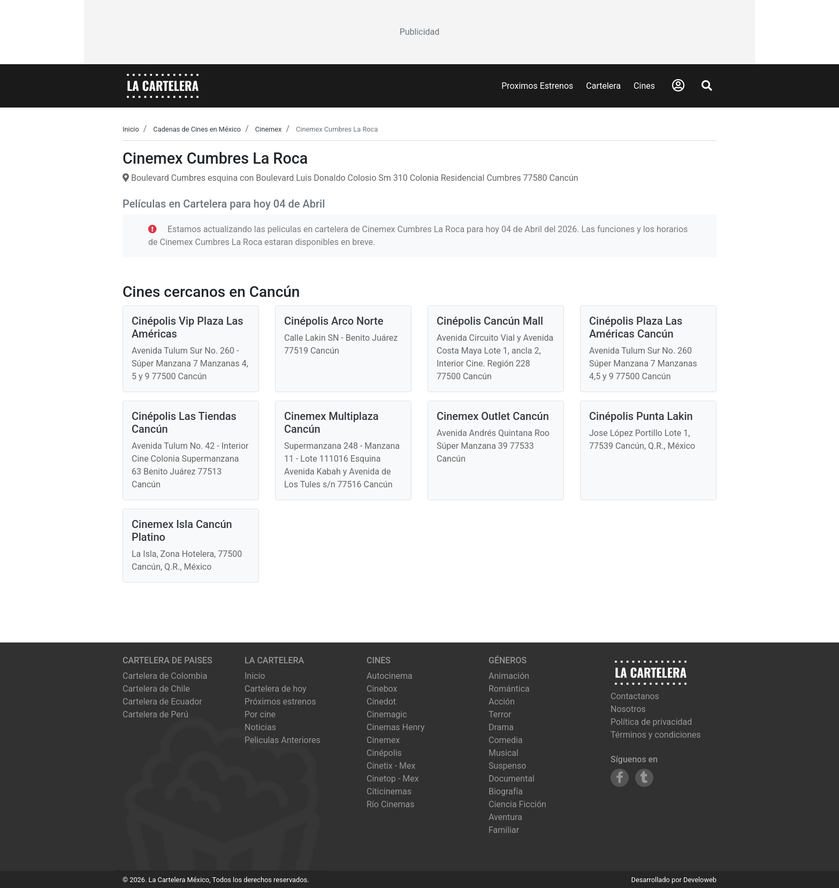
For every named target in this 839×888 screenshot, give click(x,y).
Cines (644, 86)
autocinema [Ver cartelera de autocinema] (390, 676)
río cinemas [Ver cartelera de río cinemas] (391, 804)
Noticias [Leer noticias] (260, 727)
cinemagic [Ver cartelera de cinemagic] (387, 714)
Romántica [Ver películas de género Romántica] (509, 689)
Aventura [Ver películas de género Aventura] (505, 817)
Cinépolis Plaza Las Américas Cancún (635, 327)
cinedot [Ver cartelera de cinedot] (381, 701)
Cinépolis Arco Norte (333, 321)
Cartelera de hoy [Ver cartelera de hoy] (276, 689)
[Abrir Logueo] (678, 85)
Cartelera (603, 86)
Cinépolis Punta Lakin (641, 416)
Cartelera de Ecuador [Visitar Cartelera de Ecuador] (162, 701)
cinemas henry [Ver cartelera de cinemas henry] (395, 727)
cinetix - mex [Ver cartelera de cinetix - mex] (391, 766)
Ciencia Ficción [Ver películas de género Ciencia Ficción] (517, 804)
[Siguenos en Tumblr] (644, 778)
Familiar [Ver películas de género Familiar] (504, 830)
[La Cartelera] (163, 85)
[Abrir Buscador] (706, 85)
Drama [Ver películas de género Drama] (501, 727)
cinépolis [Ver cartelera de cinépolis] (384, 753)
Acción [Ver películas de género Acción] (502, 701)
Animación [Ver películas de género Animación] (509, 676)
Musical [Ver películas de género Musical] (503, 753)
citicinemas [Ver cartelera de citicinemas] (389, 791)
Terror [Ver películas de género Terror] (500, 714)
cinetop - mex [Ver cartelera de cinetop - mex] (393, 779)
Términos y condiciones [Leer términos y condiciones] (656, 735)
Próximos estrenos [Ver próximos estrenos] (280, 701)
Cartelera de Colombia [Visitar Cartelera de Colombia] (165, 676)
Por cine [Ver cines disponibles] (260, 714)
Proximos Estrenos (537, 86)
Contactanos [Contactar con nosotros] (635, 696)
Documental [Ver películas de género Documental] (512, 779)
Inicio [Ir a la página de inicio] (255, 676)
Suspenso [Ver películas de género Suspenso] (507, 766)
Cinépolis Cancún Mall (490, 321)
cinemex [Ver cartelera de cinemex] (383, 740)
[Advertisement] (419, 32)
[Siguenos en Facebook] (620, 778)
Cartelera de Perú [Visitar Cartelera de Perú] (155, 714)
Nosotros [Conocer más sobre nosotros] (628, 709)
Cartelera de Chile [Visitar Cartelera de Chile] (156, 689)
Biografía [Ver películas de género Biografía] (506, 791)
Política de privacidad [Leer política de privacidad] (651, 722)
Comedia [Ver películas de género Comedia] (506, 740)
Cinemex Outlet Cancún (493, 416)
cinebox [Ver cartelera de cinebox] (382, 689)
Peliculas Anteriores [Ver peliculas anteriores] (283, 740)
